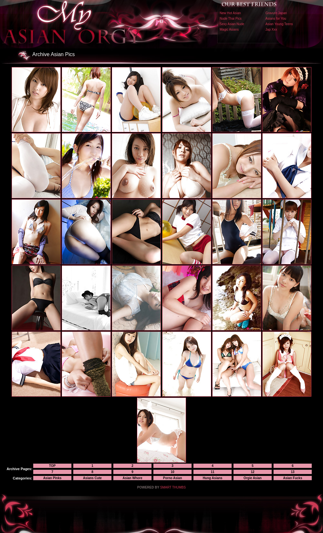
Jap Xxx (271, 29)
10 (172, 472)
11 (212, 472)
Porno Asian (172, 478)
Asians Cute (92, 478)
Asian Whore (132, 478)
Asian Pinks (52, 478)
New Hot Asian (230, 13)
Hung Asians (213, 478)
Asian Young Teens (279, 24)
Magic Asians (229, 29)
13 (292, 472)
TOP (52, 466)
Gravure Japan (276, 13)
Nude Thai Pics (231, 18)
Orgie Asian (253, 478)
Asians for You (276, 18)
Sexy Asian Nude (232, 24)
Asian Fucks (292, 478)
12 (252, 472)
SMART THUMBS (173, 487)
